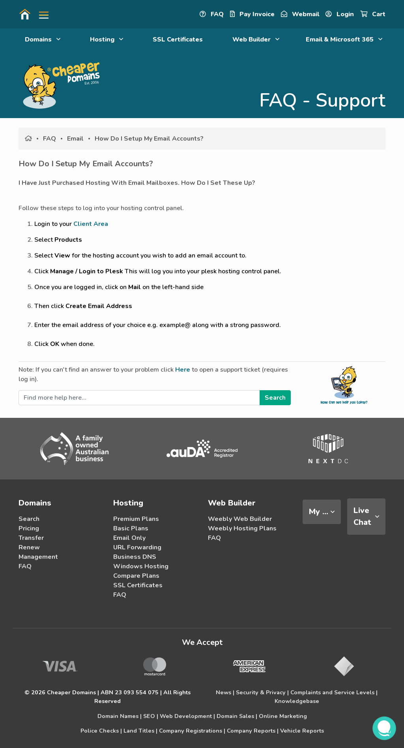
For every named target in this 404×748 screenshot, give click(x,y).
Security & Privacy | (262, 692)
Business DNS (134, 557)
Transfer (31, 538)
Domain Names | (119, 716)
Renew (29, 547)
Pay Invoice (252, 14)
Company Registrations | (192, 731)
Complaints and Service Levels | (334, 692)
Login (339, 14)
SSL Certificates (178, 39)
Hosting (106, 39)
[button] (40, 14)
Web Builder (255, 39)
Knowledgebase (297, 701)
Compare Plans (136, 575)
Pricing (29, 528)
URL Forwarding (137, 547)
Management (38, 557)
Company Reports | (253, 731)
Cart (372, 14)
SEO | (150, 716)
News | (225, 692)
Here (182, 369)
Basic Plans (130, 528)
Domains (42, 39)
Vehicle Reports (302, 731)
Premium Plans (136, 519)
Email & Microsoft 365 (344, 39)
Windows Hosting (140, 566)
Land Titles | (140, 731)
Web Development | (187, 716)
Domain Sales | (237, 716)
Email (75, 138)
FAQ (212, 14)
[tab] (322, 512)
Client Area (90, 224)
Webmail (300, 14)
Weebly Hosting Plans (242, 528)
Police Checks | (101, 731)
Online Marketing (283, 716)
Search (29, 519)
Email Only (129, 538)
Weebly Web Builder (240, 519)
